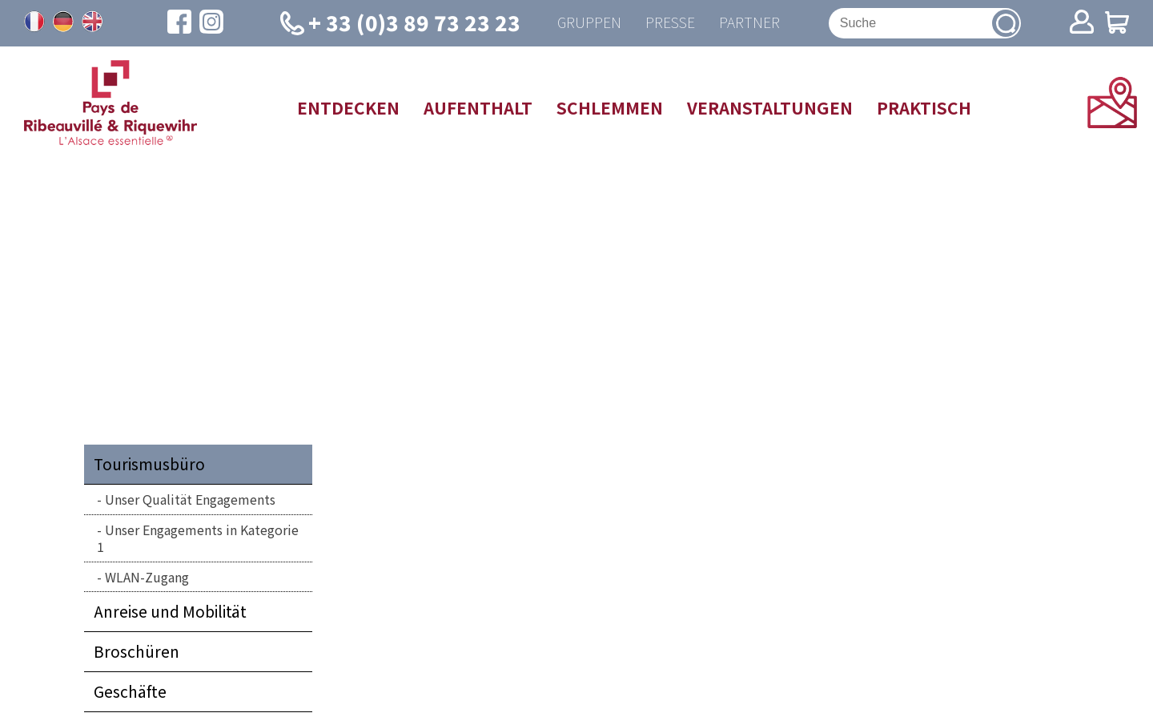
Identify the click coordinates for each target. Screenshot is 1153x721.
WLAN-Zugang (147, 576)
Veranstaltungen (770, 107)
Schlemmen (609, 107)
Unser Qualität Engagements (190, 500)
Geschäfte (130, 692)
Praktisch (924, 107)
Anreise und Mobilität (170, 612)
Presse (670, 23)
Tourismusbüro (149, 464)
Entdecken (348, 107)
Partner (749, 23)
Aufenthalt (478, 107)
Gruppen (589, 23)
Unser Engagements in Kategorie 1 (198, 538)
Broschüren (136, 652)
